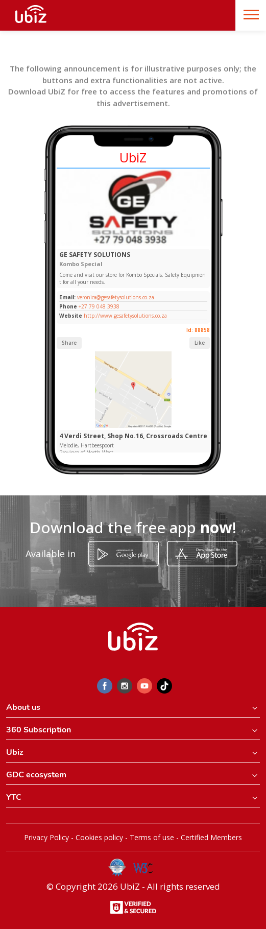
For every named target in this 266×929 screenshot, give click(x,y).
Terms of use (152, 837)
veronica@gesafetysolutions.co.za (115, 297)
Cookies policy (99, 837)
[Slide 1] (133, 243)
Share (69, 342)
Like (200, 342)
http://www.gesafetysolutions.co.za (125, 315)
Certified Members (211, 837)
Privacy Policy (46, 837)
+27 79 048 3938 (99, 306)
